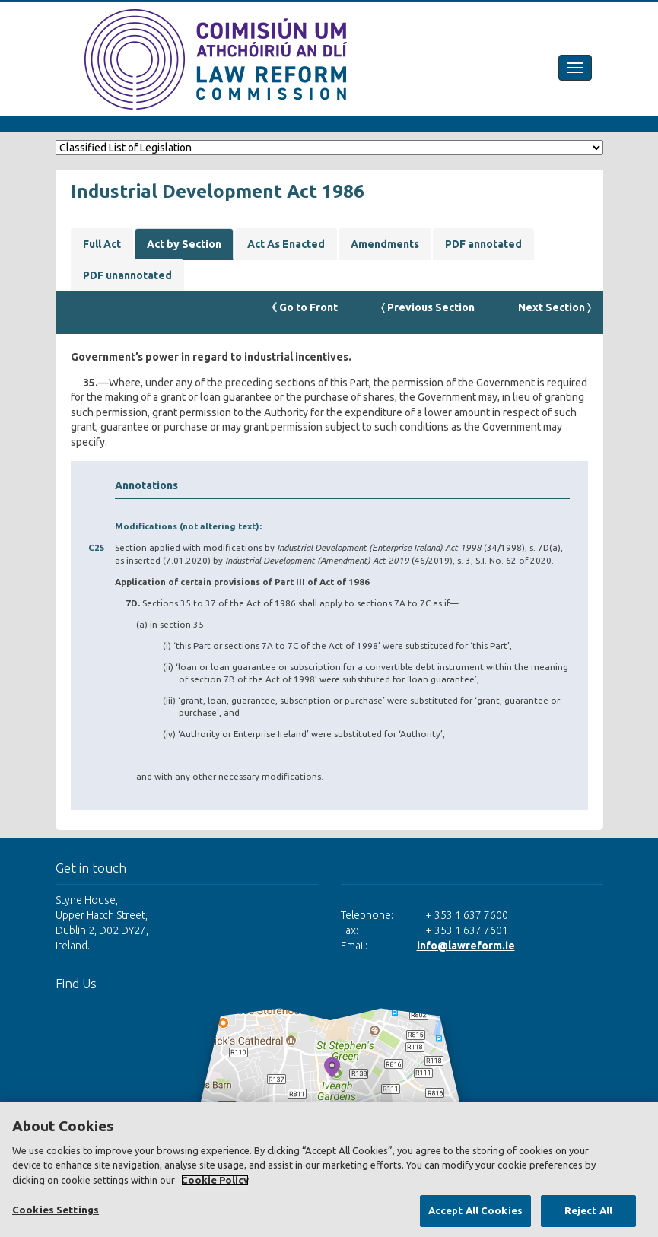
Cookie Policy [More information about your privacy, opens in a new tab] (215, 1180)
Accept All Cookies (475, 1210)
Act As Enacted (286, 244)
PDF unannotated (127, 275)
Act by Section (184, 244)
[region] (329, 1169)
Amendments (385, 244)
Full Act (102, 244)
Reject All (588, 1210)
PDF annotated (483, 244)
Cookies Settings (55, 1209)
